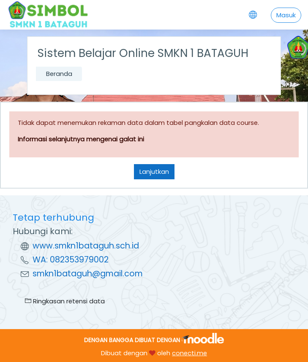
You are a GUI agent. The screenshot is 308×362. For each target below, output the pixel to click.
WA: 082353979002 (71, 259)
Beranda (59, 73)
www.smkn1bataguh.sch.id (86, 245)
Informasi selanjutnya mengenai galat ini (81, 139)
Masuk (286, 15)
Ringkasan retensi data (65, 301)
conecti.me (189, 352)
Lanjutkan (154, 171)
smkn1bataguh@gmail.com (88, 273)
